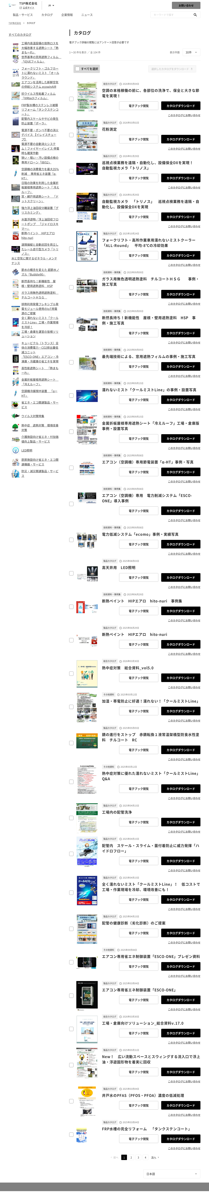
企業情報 (67, 15)
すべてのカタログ (20, 34)
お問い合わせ (186, 5)
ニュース (87, 15)
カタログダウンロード (181, 106)
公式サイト (26, 7)
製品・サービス (23, 15)
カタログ (47, 15)
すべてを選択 (87, 69)
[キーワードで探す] (195, 14)
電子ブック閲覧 (139, 106)
